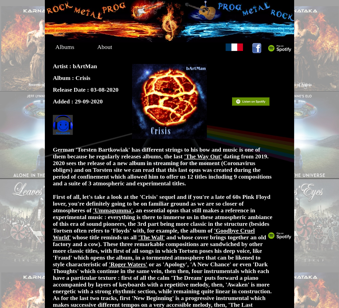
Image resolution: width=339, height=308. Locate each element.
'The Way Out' (203, 156)
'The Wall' (151, 237)
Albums (64, 47)
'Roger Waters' (128, 264)
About (104, 47)
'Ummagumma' (113, 210)
